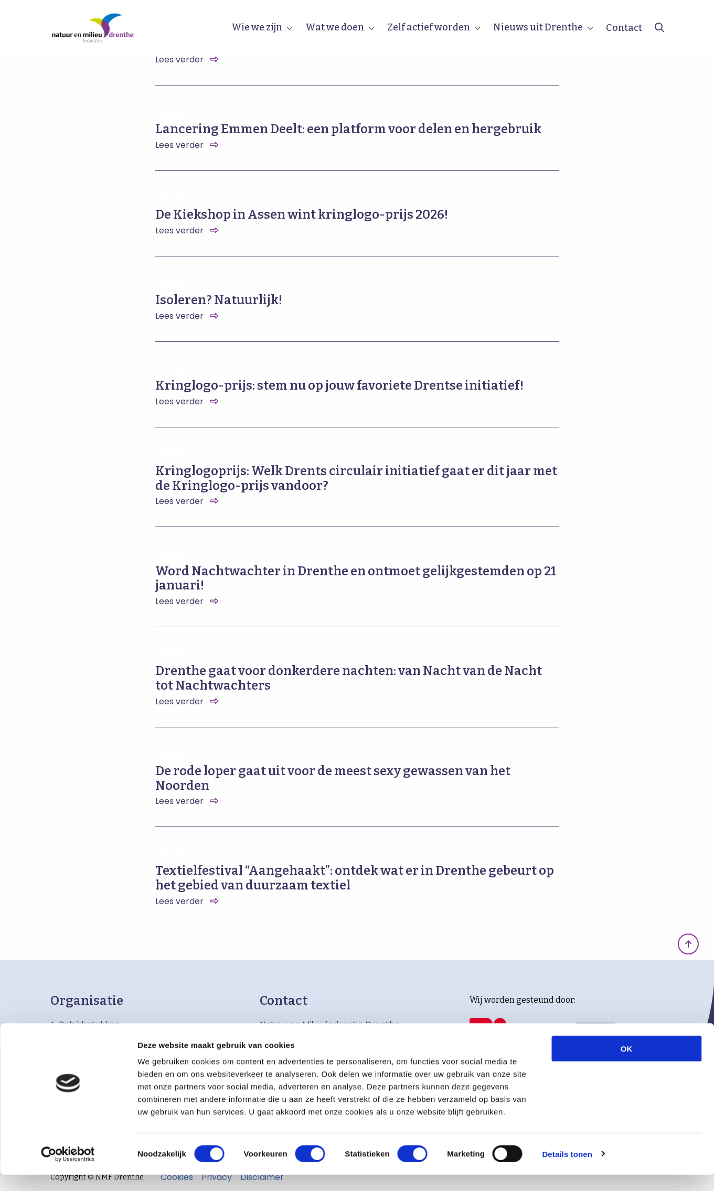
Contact (624, 28)
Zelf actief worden (428, 27)
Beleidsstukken (89, 1025)
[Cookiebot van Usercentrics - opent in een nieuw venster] (68, 1170)
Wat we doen (334, 27)
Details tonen (567, 1170)
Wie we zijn (256, 27)
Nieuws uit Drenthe (538, 27)
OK (627, 1064)
